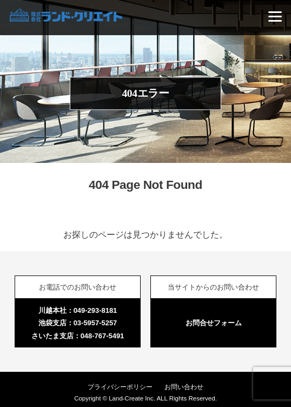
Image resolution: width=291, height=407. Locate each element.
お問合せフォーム (214, 323)
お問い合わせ (183, 387)
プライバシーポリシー (120, 387)
